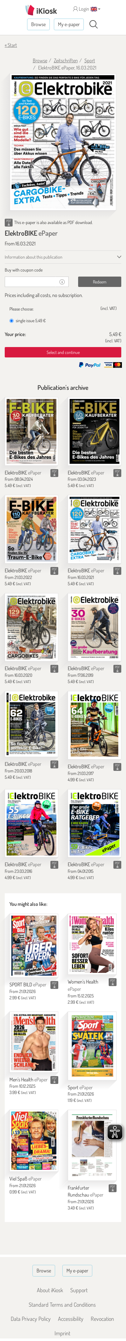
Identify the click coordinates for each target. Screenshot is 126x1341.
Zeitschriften (66, 60)
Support (79, 1290)
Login (81, 9)
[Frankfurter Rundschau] (92, 1145)
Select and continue (63, 352)
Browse (38, 24)
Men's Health (28, 1079)
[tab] (63, 270)
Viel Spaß (25, 1178)
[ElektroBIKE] (31, 431)
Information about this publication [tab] (33, 257)
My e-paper (69, 24)
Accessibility (70, 1318)
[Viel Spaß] (33, 1141)
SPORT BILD (27, 984)
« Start (11, 45)
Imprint (62, 1333)
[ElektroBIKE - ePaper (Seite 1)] (63, 141)
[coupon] (30, 282)
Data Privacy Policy (31, 1318)
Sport (89, 60)
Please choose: (21, 308)
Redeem (99, 281)
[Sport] (92, 1046)
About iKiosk (50, 1290)
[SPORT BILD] (33, 946)
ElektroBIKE (23, 472)
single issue (27, 320)
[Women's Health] (92, 944)
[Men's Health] (33, 1042)
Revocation (102, 1318)
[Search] (93, 24)
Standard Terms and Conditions (62, 1304)
